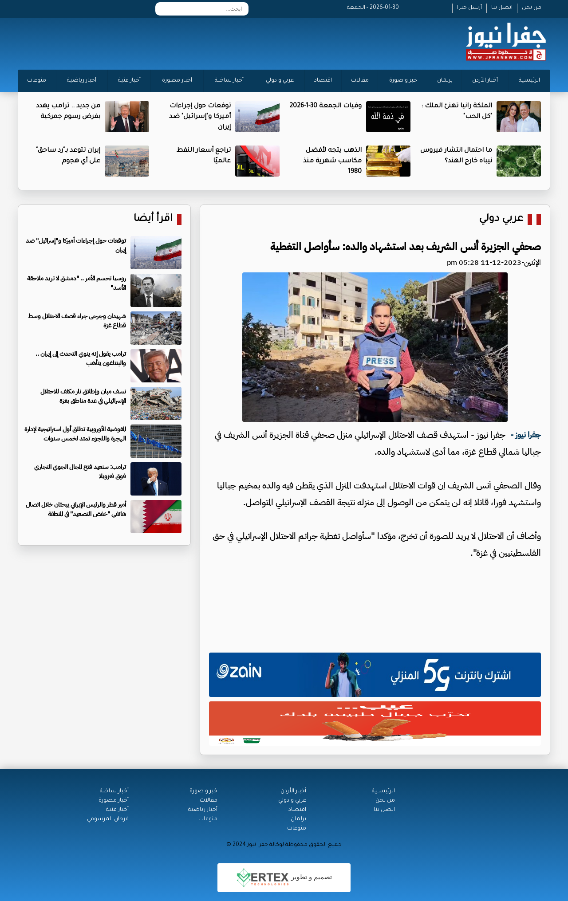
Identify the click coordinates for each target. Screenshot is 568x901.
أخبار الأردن (485, 81)
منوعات (36, 81)
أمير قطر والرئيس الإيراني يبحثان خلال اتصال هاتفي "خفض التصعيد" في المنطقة (76, 509)
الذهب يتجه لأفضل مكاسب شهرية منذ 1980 (332, 161)
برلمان (445, 81)
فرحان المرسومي (108, 819)
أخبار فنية (129, 81)
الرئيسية (529, 81)
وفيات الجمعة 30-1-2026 (325, 106)
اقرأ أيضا (153, 219)
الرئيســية (383, 791)
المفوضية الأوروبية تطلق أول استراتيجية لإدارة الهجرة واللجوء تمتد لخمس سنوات (75, 434)
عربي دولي (501, 219)
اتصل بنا (502, 8)
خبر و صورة (403, 81)
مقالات (360, 81)
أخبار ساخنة (229, 81)
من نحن (531, 8)
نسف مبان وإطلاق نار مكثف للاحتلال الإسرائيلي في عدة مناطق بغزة (83, 396)
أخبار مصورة (177, 81)
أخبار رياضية (81, 81)
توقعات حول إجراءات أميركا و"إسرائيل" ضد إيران (200, 117)
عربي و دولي (280, 81)
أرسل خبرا (469, 8)
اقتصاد (323, 81)
